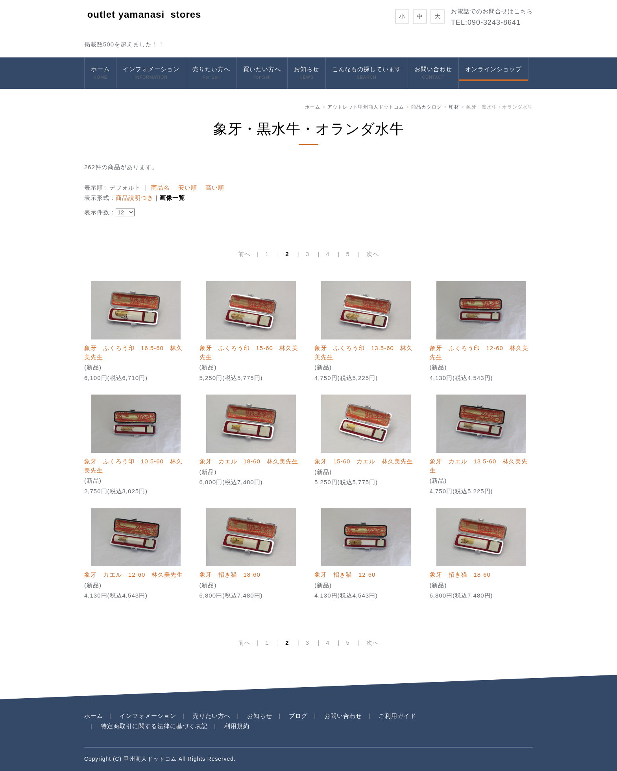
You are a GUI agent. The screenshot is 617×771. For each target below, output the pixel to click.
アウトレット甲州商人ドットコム (365, 107)
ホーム (100, 73)
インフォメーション (151, 73)
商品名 (160, 187)
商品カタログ (426, 107)
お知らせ (306, 73)
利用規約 (236, 726)
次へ (372, 254)
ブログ (298, 715)
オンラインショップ (493, 69)
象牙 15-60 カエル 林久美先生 (363, 461)
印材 (454, 107)
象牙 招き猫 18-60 (230, 574)
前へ (244, 254)
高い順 (214, 187)
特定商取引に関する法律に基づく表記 (154, 726)
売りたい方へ (211, 73)
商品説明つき (134, 197)
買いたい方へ (262, 73)
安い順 (187, 187)
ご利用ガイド (397, 715)
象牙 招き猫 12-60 (344, 574)
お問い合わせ (433, 73)
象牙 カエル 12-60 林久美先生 (133, 574)
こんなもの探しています (366, 73)
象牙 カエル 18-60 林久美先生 (249, 461)
